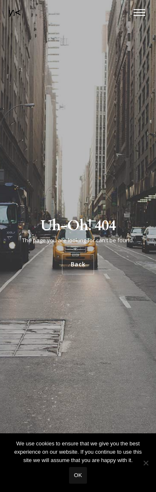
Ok (78, 475)
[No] (145, 463)
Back (78, 264)
